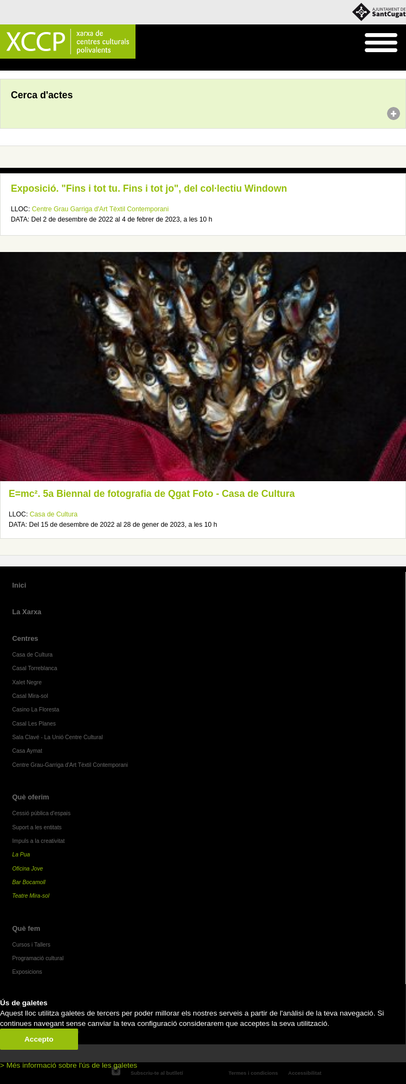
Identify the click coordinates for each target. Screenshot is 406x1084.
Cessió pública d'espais (41, 813)
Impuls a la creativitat (38, 841)
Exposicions (27, 972)
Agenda (29, 65)
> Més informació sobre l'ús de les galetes (68, 1065)
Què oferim (30, 797)
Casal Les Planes (33, 724)
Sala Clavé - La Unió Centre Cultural (57, 737)
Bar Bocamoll (28, 882)
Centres (25, 638)
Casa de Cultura (54, 514)
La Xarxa (26, 612)
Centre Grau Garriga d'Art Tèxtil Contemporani (100, 209)
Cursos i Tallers (31, 945)
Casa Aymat (27, 751)
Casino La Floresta (35, 710)
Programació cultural (37, 958)
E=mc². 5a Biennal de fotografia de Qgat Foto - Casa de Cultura (152, 493)
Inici (5, 65)
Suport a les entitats (36, 827)
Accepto (39, 1039)
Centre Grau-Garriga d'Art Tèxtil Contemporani (70, 765)
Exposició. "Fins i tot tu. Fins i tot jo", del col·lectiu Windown (149, 188)
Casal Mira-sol (30, 696)
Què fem (26, 928)
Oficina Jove (27, 869)
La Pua (21, 855)
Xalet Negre (27, 682)
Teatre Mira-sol (30, 896)
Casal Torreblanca (34, 668)
